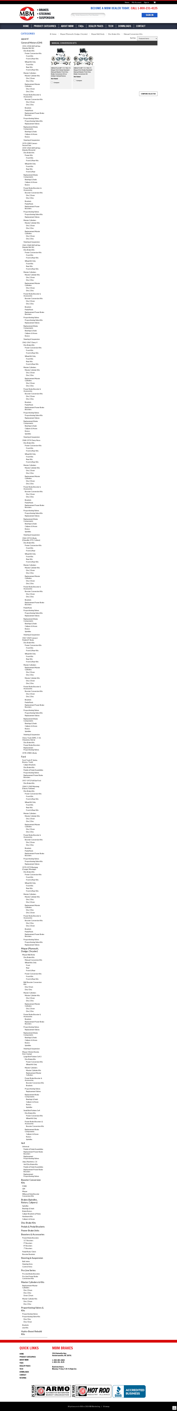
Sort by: (133, 38)
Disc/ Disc (28, 990)
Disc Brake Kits (29, 51)
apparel (24, 38)
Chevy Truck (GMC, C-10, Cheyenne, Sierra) (31, 739)
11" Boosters (28, 1240)
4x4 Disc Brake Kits (31, 1164)
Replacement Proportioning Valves (31, 749)
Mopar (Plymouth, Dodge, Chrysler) (30, 950)
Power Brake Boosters (32, 745)
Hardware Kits (27, 1216)
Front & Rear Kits (32, 59)
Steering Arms (27, 1264)
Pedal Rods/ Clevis (29, 1252)
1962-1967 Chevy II (29, 342)
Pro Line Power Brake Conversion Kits (30, 1277)
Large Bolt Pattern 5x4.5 (32, 1057)
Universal (25, 1147)
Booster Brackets (28, 1254)
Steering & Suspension (32, 140)
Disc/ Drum (29, 987)
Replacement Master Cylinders (32, 85)
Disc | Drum (30, 78)
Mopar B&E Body (28, 955)
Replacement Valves (32, 124)
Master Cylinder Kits (32, 76)
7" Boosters (28, 1248)
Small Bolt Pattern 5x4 (32, 1110)
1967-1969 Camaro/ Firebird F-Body (30, 639)
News (127, 2)
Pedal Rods (29, 111)
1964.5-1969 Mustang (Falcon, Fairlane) (30, 787)
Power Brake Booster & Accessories (32, 96)
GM (23, 1189)
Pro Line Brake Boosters (31, 1274)
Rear (27, 968)
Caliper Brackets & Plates (31, 1214)
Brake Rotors (27, 1211)
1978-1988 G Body (29, 753)
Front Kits (29, 56)
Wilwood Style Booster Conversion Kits (30, 1195)
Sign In (149, 15)
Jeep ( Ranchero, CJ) (29, 1162)
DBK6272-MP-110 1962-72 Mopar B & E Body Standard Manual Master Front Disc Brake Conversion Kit (83, 71)
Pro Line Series (28, 1270)
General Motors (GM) (31, 42)
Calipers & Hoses (31, 134)
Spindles (28, 434)
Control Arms (27, 1267)
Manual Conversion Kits (33, 960)
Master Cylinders (30, 73)
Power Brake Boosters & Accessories (32, 189)
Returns (23, 1378)
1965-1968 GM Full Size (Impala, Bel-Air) (31, 246)
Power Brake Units (30, 1230)
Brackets (28, 108)
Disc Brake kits (29, 153)
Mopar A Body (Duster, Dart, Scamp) (30, 1053)
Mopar (24, 1191)
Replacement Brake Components (31, 128)
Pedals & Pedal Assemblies (33, 770)
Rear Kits (29, 67)
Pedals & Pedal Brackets (33, 1226)
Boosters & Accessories (32, 1234)
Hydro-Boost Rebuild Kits (31, 1332)
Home (26, 26)
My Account (136, 2)
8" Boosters (28, 1246)
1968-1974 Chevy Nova (31, 440)
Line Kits (25, 1328)
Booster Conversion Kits (34, 99)
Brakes (37, 14)
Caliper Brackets (30, 765)
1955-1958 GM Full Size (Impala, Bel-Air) (31, 47)
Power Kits (29, 155)
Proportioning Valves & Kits (32, 1309)
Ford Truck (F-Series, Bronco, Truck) (29, 761)
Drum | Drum (28, 1295)
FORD (24, 1186)
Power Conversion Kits (33, 53)
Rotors (27, 137)
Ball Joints (26, 1261)
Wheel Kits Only (30, 963)
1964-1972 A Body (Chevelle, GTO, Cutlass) (31, 539)
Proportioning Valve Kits (34, 121)
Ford (23, 756)
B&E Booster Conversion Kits (33, 983)
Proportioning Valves (31, 118)
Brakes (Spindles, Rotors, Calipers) (29, 1201)
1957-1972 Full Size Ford (31, 781)
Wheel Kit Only (30, 62)
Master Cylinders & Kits (32, 1282)
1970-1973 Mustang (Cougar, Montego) (30, 868)
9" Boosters (28, 1243)
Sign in (146, 2)
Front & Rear (30, 172)
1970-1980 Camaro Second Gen (29, 144)
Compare (56, 82)
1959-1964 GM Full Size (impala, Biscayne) (31, 149)
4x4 (23, 1143)
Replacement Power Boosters (32, 207)
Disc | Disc (30, 81)
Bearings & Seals (31, 132)
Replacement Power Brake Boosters (34, 114)
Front (28, 965)
